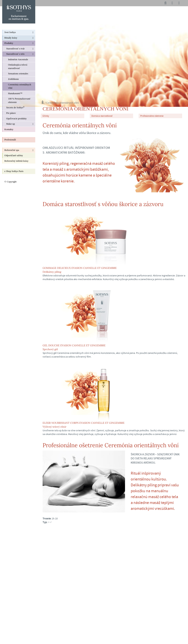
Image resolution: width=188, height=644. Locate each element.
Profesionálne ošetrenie (151, 116)
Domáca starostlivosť (101, 116)
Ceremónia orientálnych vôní (62, 102)
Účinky (45, 116)
